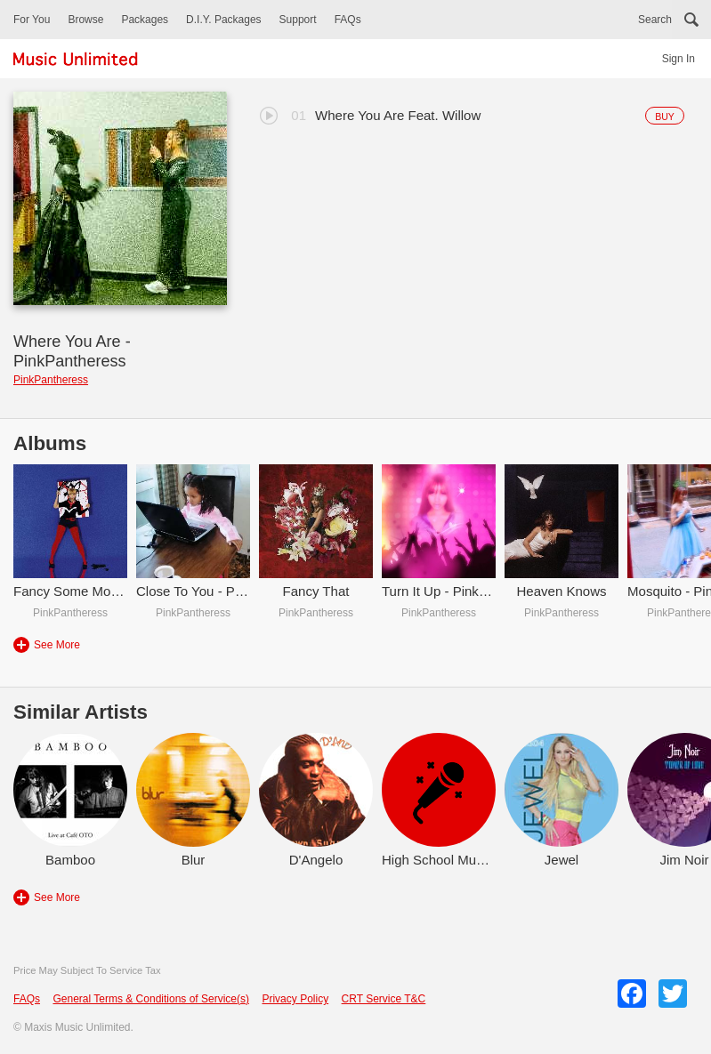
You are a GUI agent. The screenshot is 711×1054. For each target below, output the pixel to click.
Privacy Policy (295, 999)
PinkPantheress (50, 380)
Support (298, 19)
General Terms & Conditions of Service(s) (151, 999)
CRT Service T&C (384, 999)
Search (655, 19)
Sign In (678, 58)
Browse (85, 19)
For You (31, 19)
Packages (144, 19)
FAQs (348, 19)
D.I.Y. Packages (224, 19)
